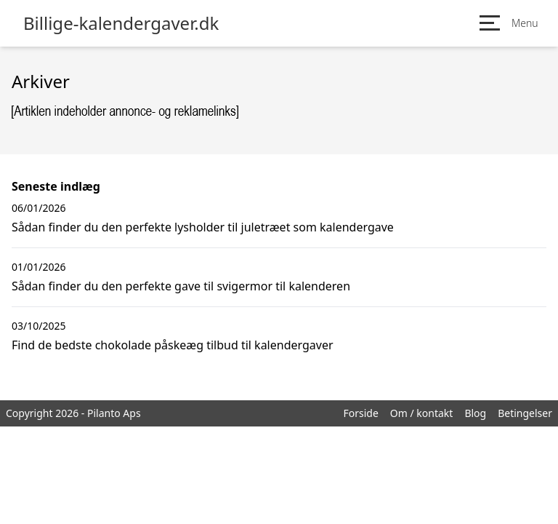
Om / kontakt (421, 413)
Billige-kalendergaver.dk (121, 23)
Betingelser (525, 413)
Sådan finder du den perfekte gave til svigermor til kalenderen (181, 286)
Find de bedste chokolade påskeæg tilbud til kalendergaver (172, 345)
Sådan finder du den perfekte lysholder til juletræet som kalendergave (203, 227)
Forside (360, 413)
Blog (475, 413)
